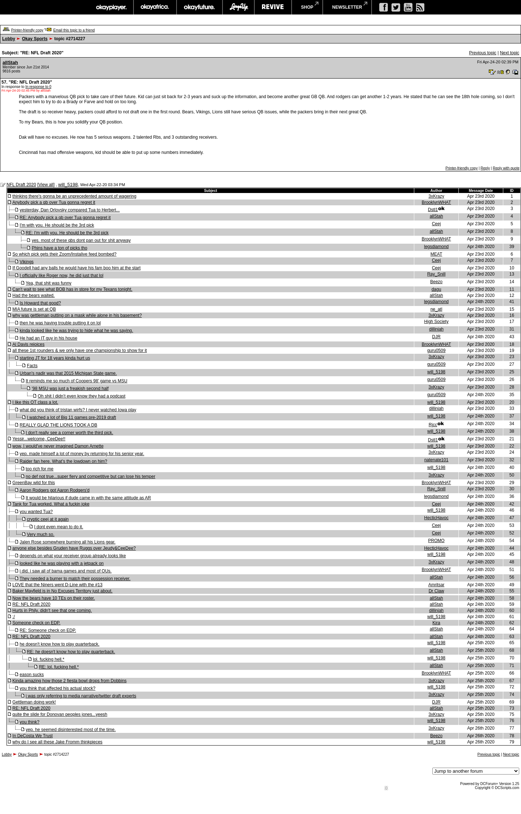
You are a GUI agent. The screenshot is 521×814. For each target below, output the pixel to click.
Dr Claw (436, 590)
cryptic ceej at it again (47, 519)
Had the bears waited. (33, 295)
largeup (238, 7)
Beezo (436, 281)
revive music (273, 7)
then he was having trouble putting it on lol (60, 323)
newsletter (347, 7)
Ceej (436, 223)
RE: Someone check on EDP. (48, 630)
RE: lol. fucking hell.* (59, 667)
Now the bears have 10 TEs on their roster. (53, 598)
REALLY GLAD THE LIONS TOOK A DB (58, 425)
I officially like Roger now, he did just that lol (61, 275)
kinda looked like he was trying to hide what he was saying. (76, 330)
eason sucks (32, 674)
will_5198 (68, 184)
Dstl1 (433, 209)
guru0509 (436, 350)
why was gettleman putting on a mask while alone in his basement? (77, 315)
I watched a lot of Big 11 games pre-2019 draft (71, 417)
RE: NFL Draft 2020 (31, 604)
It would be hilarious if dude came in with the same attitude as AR (88, 497)
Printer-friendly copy (27, 30)
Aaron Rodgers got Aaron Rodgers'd (54, 490)
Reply (485, 168)
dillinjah (436, 329)
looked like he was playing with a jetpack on (61, 563)
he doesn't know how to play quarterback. (59, 644)
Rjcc (433, 424)
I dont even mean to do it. (58, 526)
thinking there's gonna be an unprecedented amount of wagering (74, 196)
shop (307, 7)
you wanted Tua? (36, 511)
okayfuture (199, 7)
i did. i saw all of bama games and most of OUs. (65, 571)
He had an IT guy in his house (48, 338)
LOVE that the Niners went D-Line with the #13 (57, 584)
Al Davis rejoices (28, 344)
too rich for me (40, 468)
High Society (436, 321)
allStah (10, 62)
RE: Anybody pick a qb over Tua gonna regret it (65, 217)
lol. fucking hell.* (48, 659)
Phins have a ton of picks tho (59, 248)
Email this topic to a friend (74, 30)
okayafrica (155, 7)
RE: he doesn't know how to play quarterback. (71, 651)
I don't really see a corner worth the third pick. (69, 432)
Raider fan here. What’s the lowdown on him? (63, 461)
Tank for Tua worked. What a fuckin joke (50, 504)
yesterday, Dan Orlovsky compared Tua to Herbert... (70, 210)
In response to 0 (38, 87)
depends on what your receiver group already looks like (73, 555)
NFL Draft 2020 (21, 184)
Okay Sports (35, 38)
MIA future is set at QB (34, 309)
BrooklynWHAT (436, 202)
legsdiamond (436, 246)
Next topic (509, 52)
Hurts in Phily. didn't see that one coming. (52, 610)
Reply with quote (506, 168)
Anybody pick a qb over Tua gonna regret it (53, 202)
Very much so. (40, 534)
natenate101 (436, 459)
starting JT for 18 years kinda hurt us (55, 358)
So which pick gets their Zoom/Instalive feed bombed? (64, 254)
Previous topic (482, 52)
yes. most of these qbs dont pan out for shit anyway (81, 240)
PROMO (436, 540)
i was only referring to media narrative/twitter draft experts (81, 695)
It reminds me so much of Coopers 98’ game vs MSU (76, 380)
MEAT (436, 254)
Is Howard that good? (40, 303)
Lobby (8, 38)
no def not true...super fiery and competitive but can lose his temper (90, 476)
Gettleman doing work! (34, 702)
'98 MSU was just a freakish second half (70, 388)
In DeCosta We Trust (32, 735)
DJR (436, 336)
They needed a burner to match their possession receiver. (75, 578)
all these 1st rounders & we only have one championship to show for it (79, 350)
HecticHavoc (436, 517)
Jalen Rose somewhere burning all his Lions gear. (67, 542)
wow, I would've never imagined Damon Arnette (57, 446)
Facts (32, 365)
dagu (436, 289)
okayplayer (111, 7)
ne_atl (436, 309)
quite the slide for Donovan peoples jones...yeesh (59, 714)
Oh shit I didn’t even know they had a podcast (81, 396)
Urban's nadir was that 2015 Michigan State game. (68, 373)
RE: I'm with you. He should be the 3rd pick (67, 232)
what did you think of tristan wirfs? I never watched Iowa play (78, 409)
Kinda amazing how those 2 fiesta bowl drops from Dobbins (69, 680)
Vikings (26, 261)
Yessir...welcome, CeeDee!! (38, 438)
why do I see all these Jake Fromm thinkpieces (57, 741)
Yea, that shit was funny (48, 283)
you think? (29, 722)
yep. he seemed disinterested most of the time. (71, 729)
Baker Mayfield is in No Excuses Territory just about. (62, 590)
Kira (436, 622)
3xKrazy (436, 196)
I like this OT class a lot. (35, 402)
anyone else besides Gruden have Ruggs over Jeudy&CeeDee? (74, 548)
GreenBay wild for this (33, 482)
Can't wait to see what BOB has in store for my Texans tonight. (72, 289)
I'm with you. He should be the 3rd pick (57, 225)
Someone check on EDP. (36, 622)
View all (45, 184)
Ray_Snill (436, 274)
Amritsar (436, 584)
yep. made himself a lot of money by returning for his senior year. (82, 453)
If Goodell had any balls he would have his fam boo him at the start (76, 267)
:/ (13, 616)
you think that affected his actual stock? (57, 688)
